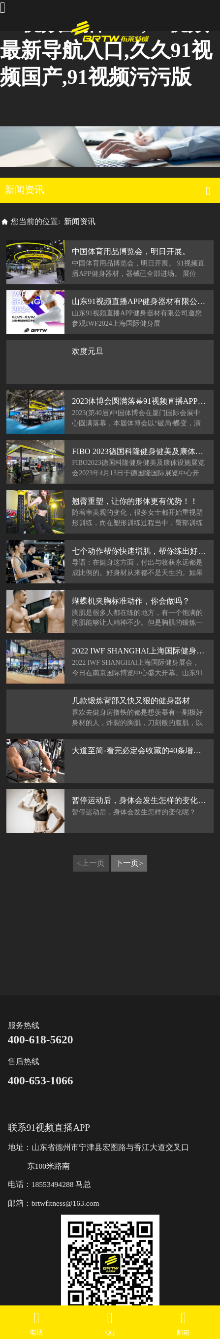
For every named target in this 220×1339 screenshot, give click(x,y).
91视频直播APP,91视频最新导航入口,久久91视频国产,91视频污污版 (106, 50)
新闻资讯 (79, 221)
